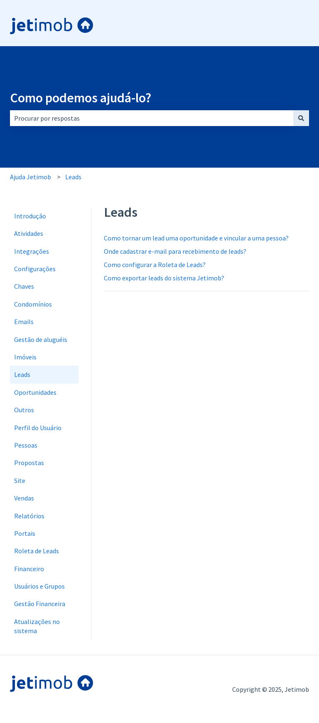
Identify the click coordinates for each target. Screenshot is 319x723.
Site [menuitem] (19, 480)
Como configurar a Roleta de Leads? (155, 264)
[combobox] (151, 118)
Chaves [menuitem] (24, 286)
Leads (73, 177)
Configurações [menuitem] (35, 269)
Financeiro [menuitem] (29, 569)
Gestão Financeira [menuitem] (39, 603)
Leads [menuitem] (22, 374)
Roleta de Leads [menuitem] (36, 551)
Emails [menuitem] (24, 321)
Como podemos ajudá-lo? (80, 97)
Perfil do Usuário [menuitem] (37, 427)
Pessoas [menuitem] (25, 445)
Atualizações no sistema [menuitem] (37, 626)
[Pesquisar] (301, 118)
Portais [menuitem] (24, 533)
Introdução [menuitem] (30, 216)
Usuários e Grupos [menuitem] (39, 586)
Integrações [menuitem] (31, 251)
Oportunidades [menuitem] (35, 392)
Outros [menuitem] (24, 410)
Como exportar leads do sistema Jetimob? (164, 278)
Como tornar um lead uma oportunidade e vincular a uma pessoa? (196, 238)
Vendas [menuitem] (24, 498)
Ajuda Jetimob (30, 177)
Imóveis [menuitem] (25, 357)
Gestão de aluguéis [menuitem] (40, 339)
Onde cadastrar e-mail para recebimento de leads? (175, 251)
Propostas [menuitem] (29, 462)
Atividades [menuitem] (28, 233)
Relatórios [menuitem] (29, 516)
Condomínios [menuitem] (33, 304)
